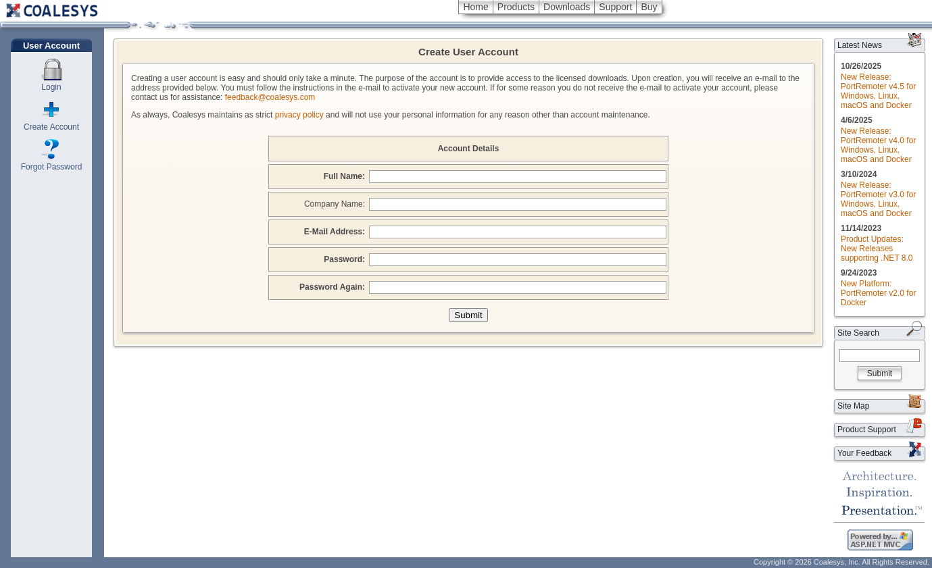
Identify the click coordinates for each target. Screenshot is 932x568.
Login (51, 87)
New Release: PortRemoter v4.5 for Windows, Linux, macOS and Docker (878, 91)
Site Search (858, 333)
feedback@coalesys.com (270, 97)
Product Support (866, 429)
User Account (51, 46)
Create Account (51, 127)
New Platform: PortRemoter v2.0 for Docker (878, 293)
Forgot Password (51, 167)
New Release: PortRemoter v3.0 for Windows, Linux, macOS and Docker (878, 199)
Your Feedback (864, 453)
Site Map (853, 406)
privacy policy (299, 115)
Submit (879, 373)
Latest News (859, 45)
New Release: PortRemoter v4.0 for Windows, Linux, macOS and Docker (878, 145)
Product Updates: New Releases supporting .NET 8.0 (877, 248)
